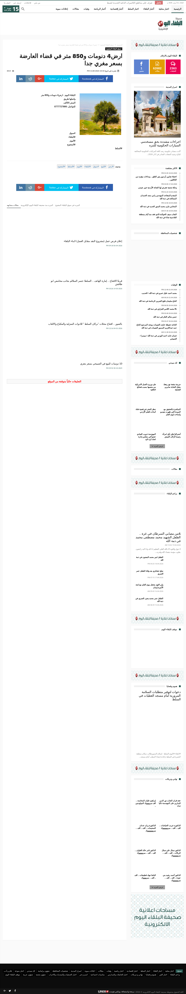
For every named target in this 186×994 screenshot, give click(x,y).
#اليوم (79, 166)
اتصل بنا (7, 3)
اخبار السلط (145, 971)
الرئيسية (119, 45)
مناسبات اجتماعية (98, 974)
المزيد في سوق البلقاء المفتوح (67, 205)
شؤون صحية (41, 974)
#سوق (96, 166)
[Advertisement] (157, 260)
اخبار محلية (169, 971)
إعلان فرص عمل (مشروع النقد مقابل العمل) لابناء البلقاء (106, 243)
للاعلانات (27, 3)
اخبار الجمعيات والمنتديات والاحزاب (63, 974)
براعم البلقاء (175, 974)
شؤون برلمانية (44, 971)
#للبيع (103, 166)
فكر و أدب (8, 971)
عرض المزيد (157, 446)
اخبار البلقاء (157, 971)
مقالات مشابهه (13, 205)
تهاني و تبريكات (137, 974)
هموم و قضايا (151, 974)
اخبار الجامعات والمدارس (118, 974)
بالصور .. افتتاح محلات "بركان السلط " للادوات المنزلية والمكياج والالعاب (26, 244)
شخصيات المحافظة (60, 971)
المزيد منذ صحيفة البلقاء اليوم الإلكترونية (37, 205)
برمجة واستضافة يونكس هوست (116, 991)
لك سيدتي (31, 971)
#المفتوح (61, 166)
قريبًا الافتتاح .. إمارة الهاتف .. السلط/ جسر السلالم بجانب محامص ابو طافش (68, 244)
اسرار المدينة (76, 971)
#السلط (71, 166)
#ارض (111, 166)
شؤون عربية (28, 974)
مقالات (100, 971)
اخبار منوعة (19, 971)
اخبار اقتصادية (132, 971)
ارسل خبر (17, 3)
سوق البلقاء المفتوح (107, 45)
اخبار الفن (163, 974)
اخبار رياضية (119, 971)
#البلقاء (87, 166)
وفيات (109, 971)
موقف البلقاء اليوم (12, 974)
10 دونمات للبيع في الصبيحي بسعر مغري (104, 289)
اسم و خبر (83, 974)
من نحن (37, 3)
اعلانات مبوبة (90, 971)
